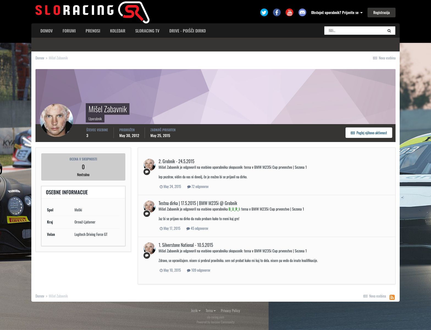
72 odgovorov (198, 186)
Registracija (381, 12)
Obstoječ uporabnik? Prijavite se (337, 12)
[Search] (353, 30)
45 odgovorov (197, 228)
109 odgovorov (198, 270)
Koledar (117, 30)
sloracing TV (147, 30)
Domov (46, 30)
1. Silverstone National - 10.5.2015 (186, 245)
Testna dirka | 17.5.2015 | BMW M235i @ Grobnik (198, 203)
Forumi (69, 30)
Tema (211, 310)
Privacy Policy (230, 310)
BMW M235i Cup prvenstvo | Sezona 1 (280, 167)
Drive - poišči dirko (187, 30)
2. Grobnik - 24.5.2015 (176, 161)
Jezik (196, 310)
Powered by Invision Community (215, 322)
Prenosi (93, 30)
